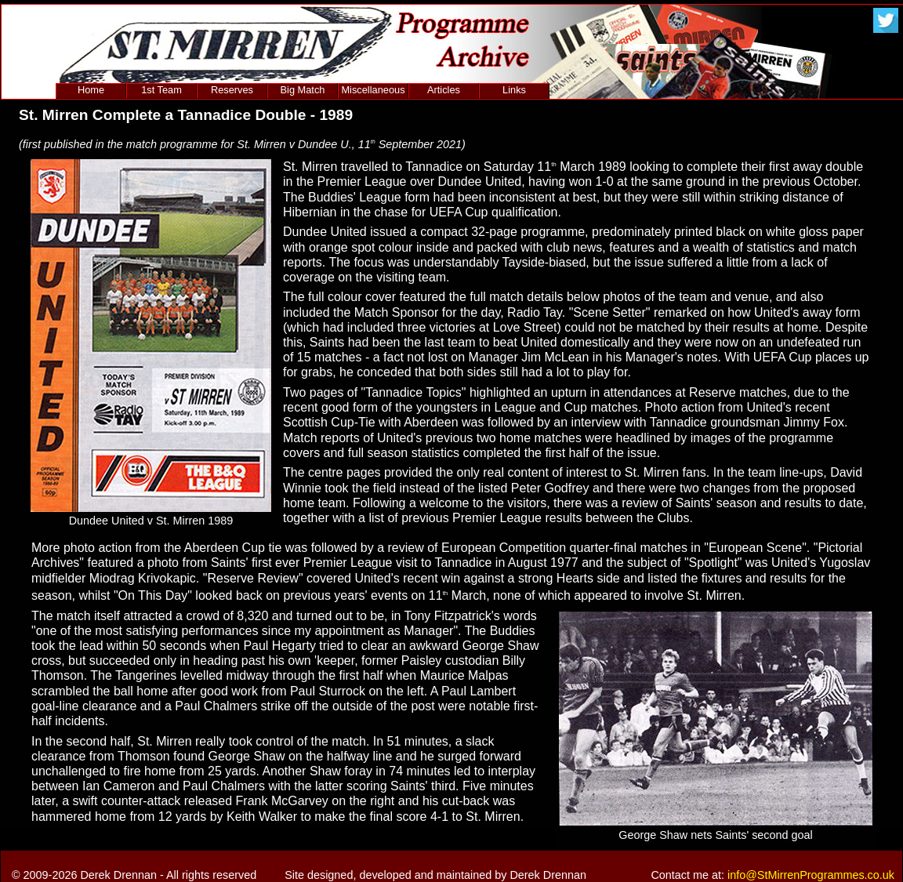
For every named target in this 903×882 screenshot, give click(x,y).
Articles (443, 90)
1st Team (161, 90)
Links (514, 90)
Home (91, 90)
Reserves (232, 90)
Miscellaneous (372, 90)
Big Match (303, 90)
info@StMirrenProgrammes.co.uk (810, 875)
